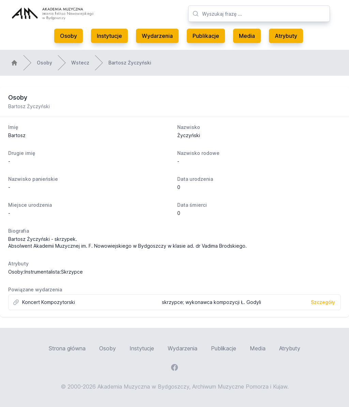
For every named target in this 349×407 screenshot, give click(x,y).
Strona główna (67, 348)
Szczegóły (323, 302)
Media (247, 35)
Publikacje (206, 35)
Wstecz (80, 63)
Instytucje (109, 35)
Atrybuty (286, 35)
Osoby (68, 35)
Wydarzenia (157, 35)
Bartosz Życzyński (129, 63)
